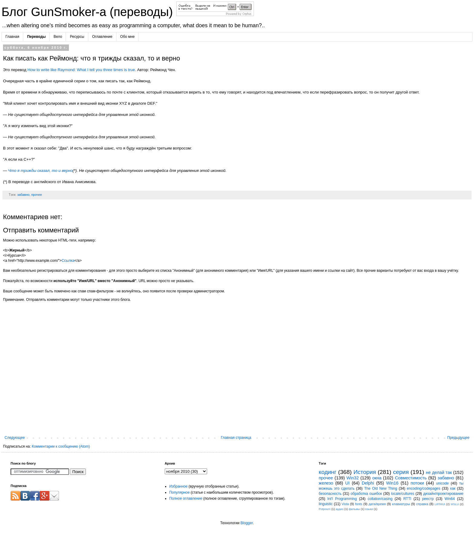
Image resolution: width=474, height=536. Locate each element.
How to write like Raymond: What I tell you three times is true (81, 69)
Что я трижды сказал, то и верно (40, 170)
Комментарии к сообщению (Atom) (61, 446)
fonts (358, 504)
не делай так (439, 472)
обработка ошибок (366, 494)
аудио (339, 509)
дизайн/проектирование (443, 494)
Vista (345, 504)
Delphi (368, 483)
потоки (417, 483)
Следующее (15, 438)
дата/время (377, 504)
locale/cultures (402, 494)
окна (376, 477)
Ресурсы (77, 37)
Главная (12, 37)
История (364, 472)
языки (369, 509)
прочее (36, 194)
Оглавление (102, 37)
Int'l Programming (342, 499)
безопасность (330, 494)
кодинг (327, 472)
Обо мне (127, 37)
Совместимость (411, 477)
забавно (23, 194)
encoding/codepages (423, 488)
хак (453, 488)
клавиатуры (401, 504)
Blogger (246, 523)
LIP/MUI (440, 504)
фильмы (354, 509)
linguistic (326, 504)
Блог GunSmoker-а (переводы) (89, 11)
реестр (427, 499)
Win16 (392, 483)
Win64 (449, 499)
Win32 (352, 477)
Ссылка (68, 260)
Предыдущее (458, 438)
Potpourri (324, 509)
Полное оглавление (186, 498)
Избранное (178, 486)
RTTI (407, 499)
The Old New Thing (380, 488)
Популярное (179, 492)
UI (347, 483)
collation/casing (380, 499)
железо (326, 483)
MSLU (455, 504)
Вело (58, 37)
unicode (442, 483)
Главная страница (236, 438)
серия (401, 472)
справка (422, 504)
